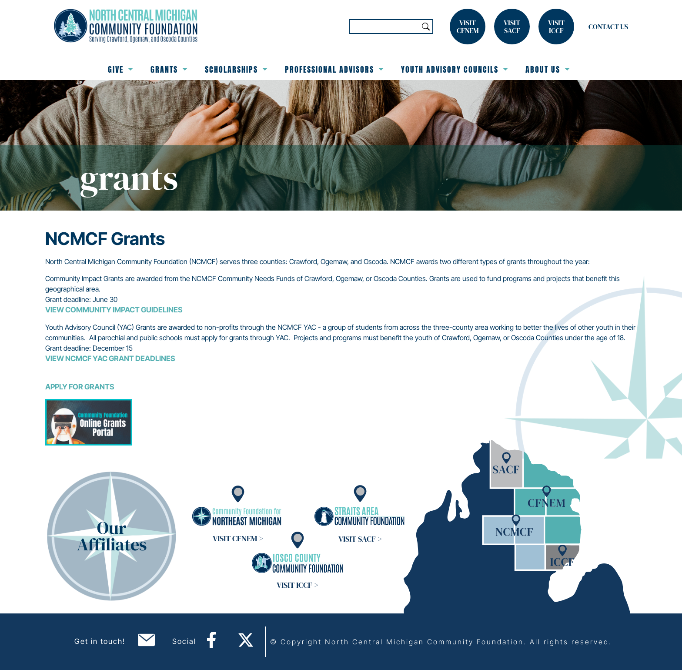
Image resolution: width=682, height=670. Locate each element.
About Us (547, 69)
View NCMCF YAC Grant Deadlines (110, 358)
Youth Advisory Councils (454, 69)
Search (425, 26)
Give (120, 69)
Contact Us (608, 26)
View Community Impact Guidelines (114, 309)
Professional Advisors (334, 69)
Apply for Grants (79, 386)
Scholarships (236, 69)
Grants (168, 69)
